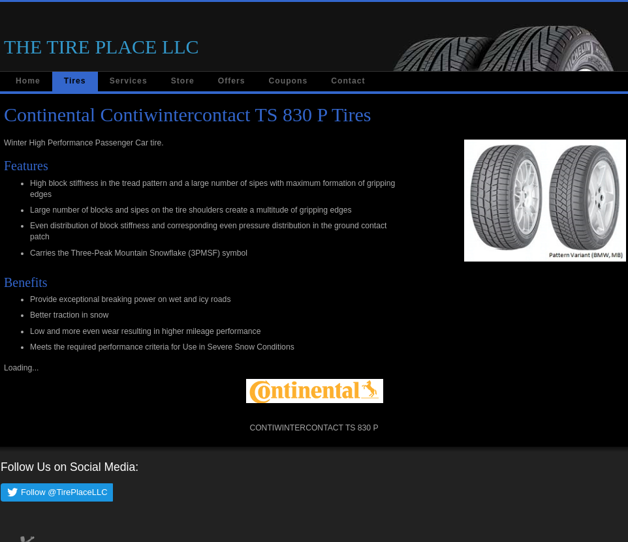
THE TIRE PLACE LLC (101, 46)
